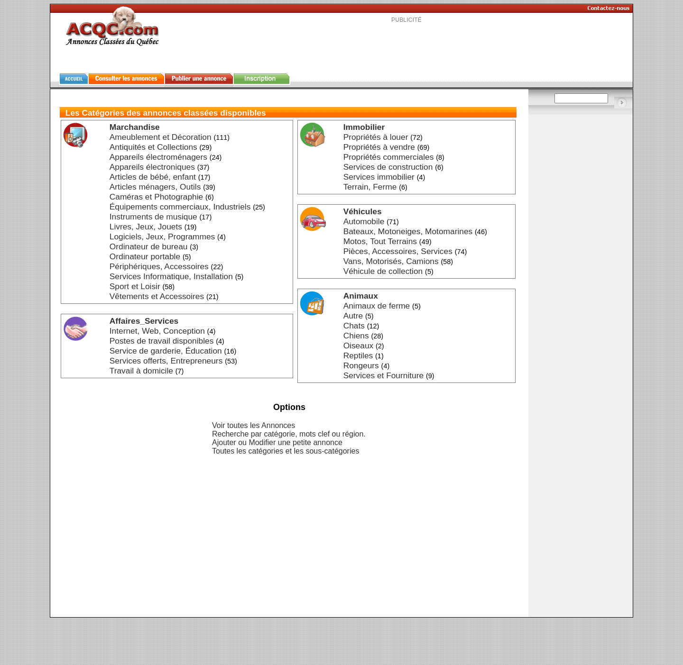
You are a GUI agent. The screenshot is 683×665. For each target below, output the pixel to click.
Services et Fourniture (383, 375)
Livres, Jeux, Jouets (146, 226)
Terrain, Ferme (370, 186)
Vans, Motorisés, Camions (391, 261)
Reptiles (358, 355)
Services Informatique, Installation (171, 276)
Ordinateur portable (145, 256)
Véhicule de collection (383, 271)
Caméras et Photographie (156, 196)
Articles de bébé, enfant (153, 177)
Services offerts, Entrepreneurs (166, 360)
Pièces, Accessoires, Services (397, 251)
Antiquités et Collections (153, 147)
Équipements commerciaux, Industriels (180, 206)
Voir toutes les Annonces (253, 425)
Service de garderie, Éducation (166, 350)
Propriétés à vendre (379, 147)
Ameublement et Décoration (161, 137)
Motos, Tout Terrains (380, 241)
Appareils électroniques (152, 167)
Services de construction (388, 167)
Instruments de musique (153, 216)
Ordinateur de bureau (149, 246)
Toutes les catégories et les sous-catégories (285, 451)
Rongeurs (361, 365)
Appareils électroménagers (158, 157)
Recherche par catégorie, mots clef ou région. (289, 434)
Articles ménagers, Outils (155, 186)
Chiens (356, 335)
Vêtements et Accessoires (157, 296)
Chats (354, 325)
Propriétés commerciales (388, 157)
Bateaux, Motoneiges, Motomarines (408, 231)
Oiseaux (358, 345)
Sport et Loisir (135, 286)
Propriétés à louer (375, 137)
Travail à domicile (141, 370)
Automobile (364, 221)
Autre (353, 315)
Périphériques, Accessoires (159, 266)
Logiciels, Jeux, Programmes (162, 236)
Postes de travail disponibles (162, 341)
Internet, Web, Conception (157, 331)
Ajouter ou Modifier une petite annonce (277, 442)
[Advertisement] (406, 44)
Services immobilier (379, 177)
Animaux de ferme (376, 305)
